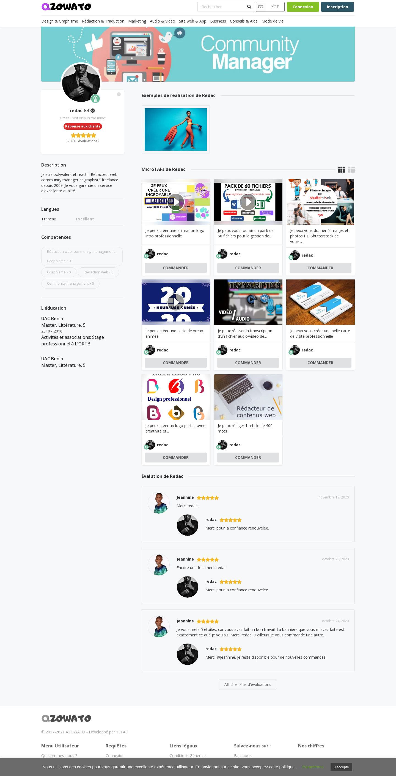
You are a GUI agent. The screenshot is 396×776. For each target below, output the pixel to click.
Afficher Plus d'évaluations (247, 684)
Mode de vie (273, 21)
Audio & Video (162, 21)
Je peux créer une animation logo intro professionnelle (174, 233)
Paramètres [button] (313, 766)
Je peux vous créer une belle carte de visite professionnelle (320, 333)
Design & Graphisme (59, 21)
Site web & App (192, 21)
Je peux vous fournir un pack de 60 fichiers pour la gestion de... (246, 233)
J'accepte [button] (341, 767)
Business (218, 21)
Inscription (337, 6)
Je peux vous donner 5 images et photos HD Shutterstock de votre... (319, 236)
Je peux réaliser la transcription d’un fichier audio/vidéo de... (245, 333)
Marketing (137, 21)
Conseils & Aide (244, 21)
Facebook (243, 755)
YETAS (122, 732)
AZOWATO (75, 732)
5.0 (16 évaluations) (82, 140)
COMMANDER (176, 267)
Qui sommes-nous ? (59, 755)
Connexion (303, 6)
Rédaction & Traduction (103, 21)
